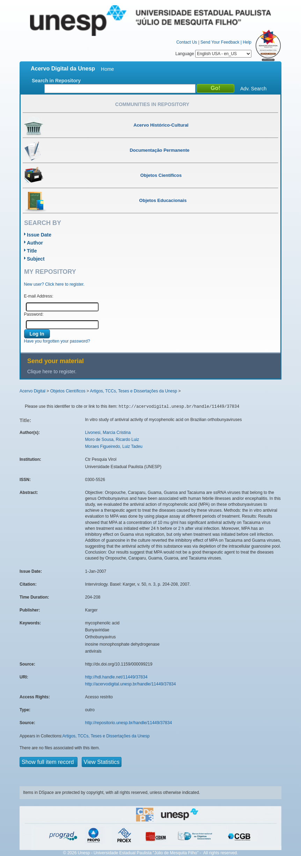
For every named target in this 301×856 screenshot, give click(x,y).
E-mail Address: (38, 296)
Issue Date (39, 235)
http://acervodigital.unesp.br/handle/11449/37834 (130, 684)
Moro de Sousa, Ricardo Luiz (112, 439)
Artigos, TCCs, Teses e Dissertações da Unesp (133, 391)
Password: (34, 314)
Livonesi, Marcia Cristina (108, 432)
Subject (36, 259)
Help (247, 42)
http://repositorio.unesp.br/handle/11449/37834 (128, 722)
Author (35, 243)
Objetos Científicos (68, 391)
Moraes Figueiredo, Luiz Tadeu (114, 446)
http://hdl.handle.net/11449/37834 (116, 677)
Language (213, 53)
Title (32, 251)
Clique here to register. (51, 371)
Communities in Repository (152, 104)
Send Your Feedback (219, 42)
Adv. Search (253, 88)
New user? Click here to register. (54, 284)
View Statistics (102, 762)
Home (107, 69)
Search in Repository (56, 80)
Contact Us (186, 42)
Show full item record (48, 762)
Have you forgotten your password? (57, 341)
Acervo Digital (32, 391)
